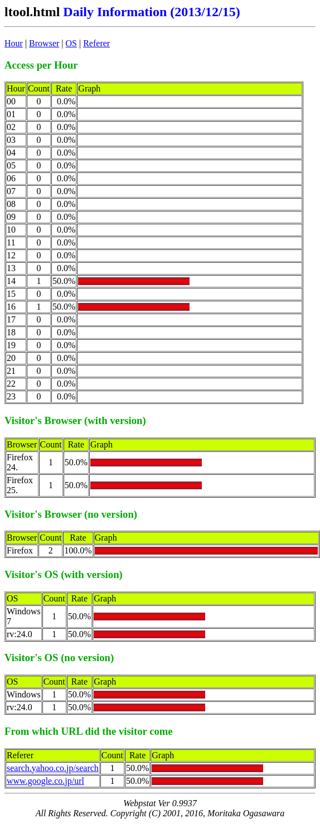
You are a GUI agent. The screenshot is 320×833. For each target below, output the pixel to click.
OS (71, 43)
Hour (13, 43)
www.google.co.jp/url (45, 781)
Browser (44, 43)
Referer (96, 43)
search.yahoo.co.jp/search (53, 768)
